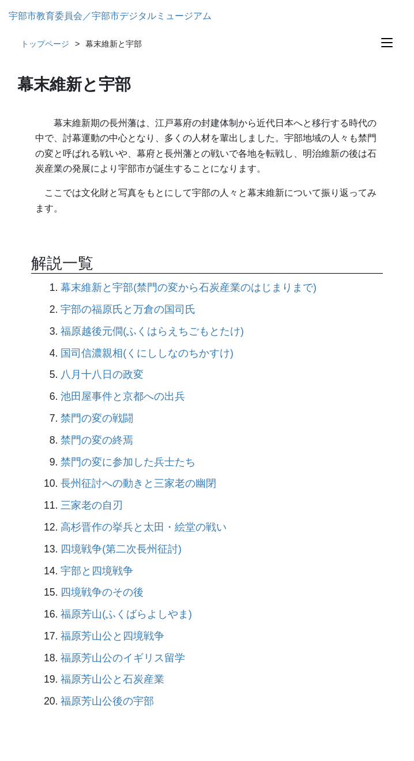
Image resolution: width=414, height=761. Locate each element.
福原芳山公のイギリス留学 (123, 658)
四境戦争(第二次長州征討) (121, 549)
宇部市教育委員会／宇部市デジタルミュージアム (110, 16)
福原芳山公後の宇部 (107, 701)
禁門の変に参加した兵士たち (128, 462)
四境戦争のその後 (102, 592)
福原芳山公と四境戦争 (112, 636)
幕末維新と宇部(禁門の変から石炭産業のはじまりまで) (189, 287)
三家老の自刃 (92, 505)
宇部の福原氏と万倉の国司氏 (128, 309)
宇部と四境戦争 (97, 571)
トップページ (45, 43)
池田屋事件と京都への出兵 (123, 396)
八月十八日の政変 (102, 374)
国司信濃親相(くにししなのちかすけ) (147, 353)
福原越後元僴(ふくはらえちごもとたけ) (152, 331)
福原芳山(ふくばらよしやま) (126, 614)
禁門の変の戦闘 (97, 418)
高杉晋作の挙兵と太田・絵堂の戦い (144, 527)
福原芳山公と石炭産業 (112, 679)
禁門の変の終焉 (97, 440)
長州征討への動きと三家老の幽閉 (138, 483)
